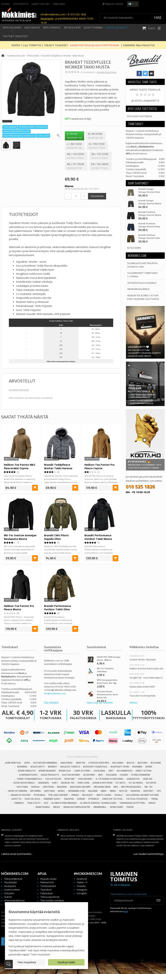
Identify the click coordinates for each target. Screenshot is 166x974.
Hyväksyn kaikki (66, 962)
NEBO (103, 790)
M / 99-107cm (95, 135)
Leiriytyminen (93, 27)
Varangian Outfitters (132, 802)
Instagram (82, 889)
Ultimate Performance (64, 802)
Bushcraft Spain (120, 766)
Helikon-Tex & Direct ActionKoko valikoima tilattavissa (143, 297)
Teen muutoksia (26, 962)
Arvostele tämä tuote (107, 72)
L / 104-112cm (75, 146)
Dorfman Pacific (28, 774)
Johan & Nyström (102, 782)
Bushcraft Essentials (95, 766)
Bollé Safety (37, 766)
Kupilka (35, 786)
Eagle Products (50, 774)
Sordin (81, 798)
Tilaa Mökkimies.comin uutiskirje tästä (128, 894)
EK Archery (89, 774)
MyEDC (61, 790)
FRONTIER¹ (69, 778)
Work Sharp (116, 807)
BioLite (130, 762)
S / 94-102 (74, 135)
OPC (159, 790)
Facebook (82, 878)
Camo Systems (82, 770)
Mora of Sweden (17, 790)
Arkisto (133, 702)
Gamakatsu (133, 778)
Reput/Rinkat (52, 27)
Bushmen (137, 766)
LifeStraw (48, 786)
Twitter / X (82, 882)
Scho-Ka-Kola (32, 798)
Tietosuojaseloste (50, 896)
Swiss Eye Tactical (112, 798)
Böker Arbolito (27, 770)
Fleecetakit (33, 55)
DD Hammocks (124, 770)
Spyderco (93, 798)
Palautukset (46, 893)
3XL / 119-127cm (100, 156)
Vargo (152, 802)
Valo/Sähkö (32, 27)
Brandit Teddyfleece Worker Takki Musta (63, 55)
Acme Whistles (13, 762)
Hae (158, 17)
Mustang (49, 790)
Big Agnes (117, 762)
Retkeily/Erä (72, 27)
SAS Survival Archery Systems (142, 794)
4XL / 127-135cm (76, 166)
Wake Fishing (43, 807)
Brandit (52, 766)
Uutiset (8, 896)
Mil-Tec (149, 786)
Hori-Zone (83, 782)
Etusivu (6, 3)
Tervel (154, 798)
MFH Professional (131, 786)
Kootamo (22, 786)
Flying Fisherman (140, 774)
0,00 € (154, 28)
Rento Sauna (104, 794)
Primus (75, 794)
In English (82, 893)
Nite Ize (123, 790)
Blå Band (156, 762)
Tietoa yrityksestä (13, 878)
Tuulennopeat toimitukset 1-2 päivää (142, 275)
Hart (55, 782)
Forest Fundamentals (29, 778)
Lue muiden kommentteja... (149, 854)
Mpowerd (35, 790)
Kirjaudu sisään (114, 3)
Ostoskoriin (97, 196)
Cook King (99, 770)
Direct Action (143, 770)
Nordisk (135, 790)
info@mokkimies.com (55, 693)
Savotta (16, 798)
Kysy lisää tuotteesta (139, 116)
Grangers (43, 782)
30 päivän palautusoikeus (141, 282)
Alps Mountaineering (45, 762)
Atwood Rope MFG (98, 762)
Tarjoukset (59, 3)
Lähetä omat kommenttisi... (17, 854)
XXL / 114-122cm (76, 156)
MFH (116, 786)
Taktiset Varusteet (16, 36)
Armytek (80, 762)
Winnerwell (99, 807)
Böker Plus (65, 770)
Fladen (124, 774)
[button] (4, 121)
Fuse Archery (85, 778)
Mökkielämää (12, 27)
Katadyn (151, 782)
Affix (27, 762)
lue (125, 911)
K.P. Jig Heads (136, 782)
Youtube (81, 886)
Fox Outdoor (53, 778)
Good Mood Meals (24, 782)
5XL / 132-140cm (100, 166)
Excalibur (111, 774)
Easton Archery (71, 774)
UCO (46, 802)
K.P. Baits (120, 782)
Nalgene (92, 790)
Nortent (148, 790)
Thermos (19, 802)
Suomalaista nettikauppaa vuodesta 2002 (142, 265)
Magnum (62, 786)
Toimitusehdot (48, 886)
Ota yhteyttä (20, 3)
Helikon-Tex (67, 782)
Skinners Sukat (52, 798)
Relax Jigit (87, 794)
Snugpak (69, 798)
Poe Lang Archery (58, 794)
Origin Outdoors (20, 794)
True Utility (33, 802)
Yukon (130, 807)
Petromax (39, 794)
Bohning (22, 766)
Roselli (119, 794)
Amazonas (66, 762)
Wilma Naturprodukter (76, 807)
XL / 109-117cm (97, 146)
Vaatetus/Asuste (116, 27)
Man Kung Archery (80, 786)
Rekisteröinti (47, 882)
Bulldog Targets (70, 766)
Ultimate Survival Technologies (98, 802)
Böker (148, 766)
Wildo (56, 807)
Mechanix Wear (102, 786)
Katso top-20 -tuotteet (100, 702)
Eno (100, 774)
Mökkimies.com (76, 790)
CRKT (111, 770)
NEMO (113, 790)
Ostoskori (9, 893)
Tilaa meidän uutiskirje (52, 900)
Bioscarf (142, 762)
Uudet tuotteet (41, 3)
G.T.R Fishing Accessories (109, 778)
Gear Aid (147, 778)
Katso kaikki (134, 247)
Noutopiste (47, 18)
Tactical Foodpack (137, 798)
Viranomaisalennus (138, 289)
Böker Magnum (47, 770)
